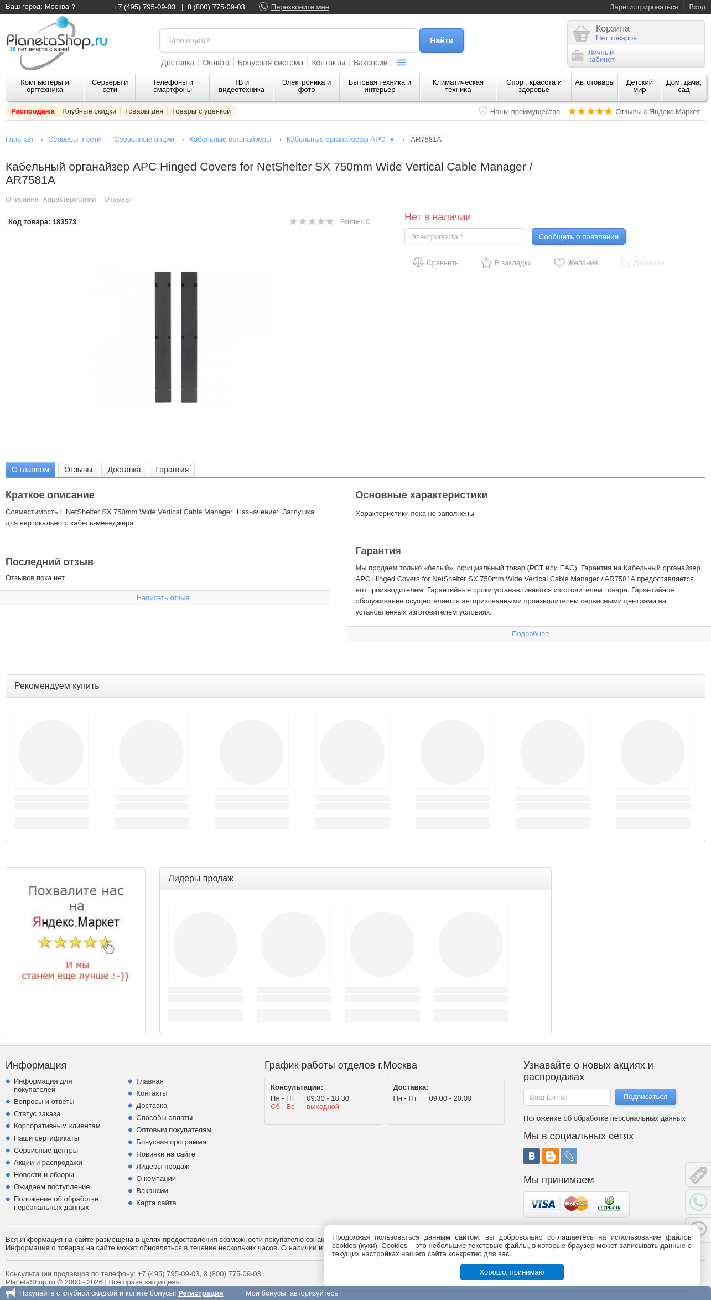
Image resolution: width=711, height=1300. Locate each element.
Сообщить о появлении (579, 237)
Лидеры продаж (162, 1166)
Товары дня (143, 111)
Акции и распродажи (48, 1162)
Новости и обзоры (44, 1174)
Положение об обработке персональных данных (56, 1203)
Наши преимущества (525, 111)
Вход (697, 7)
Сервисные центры (46, 1150)
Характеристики (69, 199)
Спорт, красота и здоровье (534, 86)
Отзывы (117, 199)
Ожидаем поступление (52, 1187)
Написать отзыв (163, 598)
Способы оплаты (164, 1117)
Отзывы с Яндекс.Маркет (657, 111)
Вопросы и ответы (44, 1101)
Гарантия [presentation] (172, 469)
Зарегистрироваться (644, 7)
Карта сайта (156, 1203)
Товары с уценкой (201, 111)
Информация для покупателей (43, 1085)
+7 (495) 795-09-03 (145, 7)
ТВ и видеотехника (241, 86)
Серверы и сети (110, 86)
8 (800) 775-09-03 (216, 7)
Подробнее (530, 634)
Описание (22, 199)
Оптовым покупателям (173, 1130)
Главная (19, 139)
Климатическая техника (458, 86)
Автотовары (595, 82)
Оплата (216, 62)
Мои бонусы (265, 1293)
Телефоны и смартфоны (172, 86)
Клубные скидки (90, 111)
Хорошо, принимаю (512, 1272)
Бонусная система (271, 62)
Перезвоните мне (300, 7)
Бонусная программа (171, 1142)
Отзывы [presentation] (78, 469)
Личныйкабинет (593, 56)
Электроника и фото (306, 86)
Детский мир (639, 86)
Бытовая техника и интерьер (380, 86)
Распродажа (33, 111)
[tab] (30, 469)
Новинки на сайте (165, 1154)
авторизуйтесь (314, 1293)
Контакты (328, 62)
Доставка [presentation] (124, 469)
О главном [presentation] (30, 469)
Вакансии (371, 62)
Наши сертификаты (46, 1138)
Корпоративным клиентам (57, 1126)
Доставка (177, 62)
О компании (156, 1178)
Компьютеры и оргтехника (44, 86)
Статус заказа (37, 1114)
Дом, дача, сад (684, 86)
